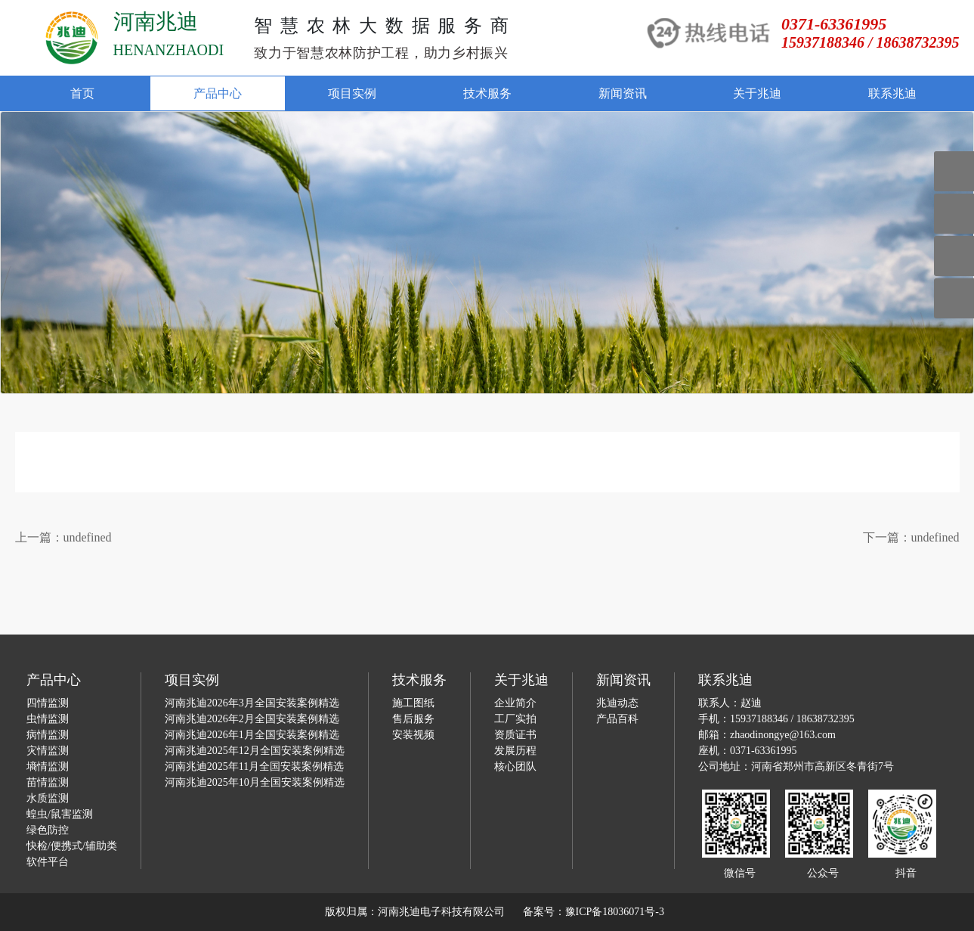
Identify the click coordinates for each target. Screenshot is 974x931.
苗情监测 (47, 782)
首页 (82, 93)
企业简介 (515, 703)
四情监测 (47, 703)
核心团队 (515, 766)
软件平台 (47, 861)
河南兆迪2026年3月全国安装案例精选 (252, 703)
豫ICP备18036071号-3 (614, 911)
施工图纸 (413, 703)
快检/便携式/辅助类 (71, 846)
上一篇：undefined (63, 537)
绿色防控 (47, 830)
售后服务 (413, 719)
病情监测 (47, 734)
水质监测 (47, 798)
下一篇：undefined (911, 537)
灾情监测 (47, 750)
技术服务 (487, 93)
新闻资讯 (622, 93)
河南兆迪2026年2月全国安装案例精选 (252, 719)
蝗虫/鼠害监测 (59, 814)
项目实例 (352, 93)
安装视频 (413, 734)
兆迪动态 (617, 703)
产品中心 (217, 93)
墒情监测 (47, 766)
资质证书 (515, 734)
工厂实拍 (515, 719)
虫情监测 (47, 719)
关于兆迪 (757, 93)
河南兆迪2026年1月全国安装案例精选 (252, 734)
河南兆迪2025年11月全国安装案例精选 (254, 766)
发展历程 (515, 750)
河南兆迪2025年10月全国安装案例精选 (255, 782)
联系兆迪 (892, 93)
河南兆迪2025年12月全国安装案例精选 (255, 750)
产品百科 (617, 719)
